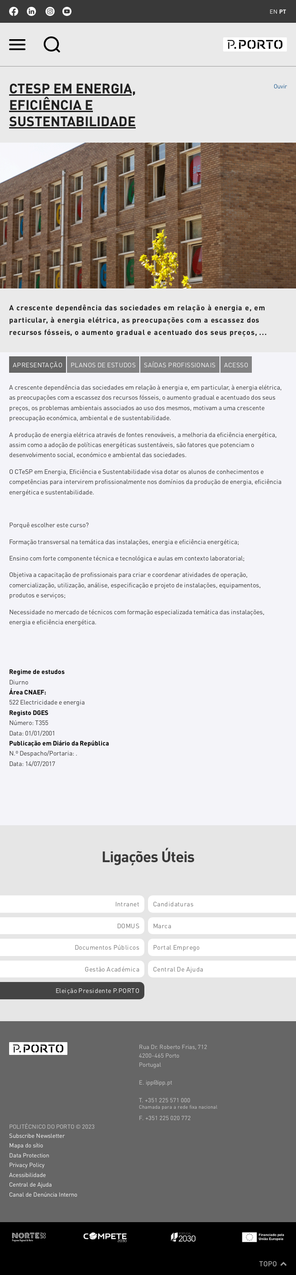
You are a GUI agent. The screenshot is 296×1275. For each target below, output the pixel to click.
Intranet (127, 904)
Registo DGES (28, 712)
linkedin (31, 11)
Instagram (49, 11)
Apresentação (37, 364)
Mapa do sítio (26, 1145)
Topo (273, 1263)
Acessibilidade (27, 1174)
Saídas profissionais (179, 364)
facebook (13, 11)
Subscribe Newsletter (37, 1135)
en (273, 11)
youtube (66, 11)
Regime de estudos (37, 671)
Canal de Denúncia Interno (43, 1194)
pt (282, 11)
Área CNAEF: (27, 692)
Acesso (236, 364)
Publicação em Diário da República (59, 743)
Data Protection (29, 1155)
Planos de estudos (103, 364)
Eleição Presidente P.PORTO (97, 990)
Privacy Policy (27, 1164)
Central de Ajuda (30, 1184)
